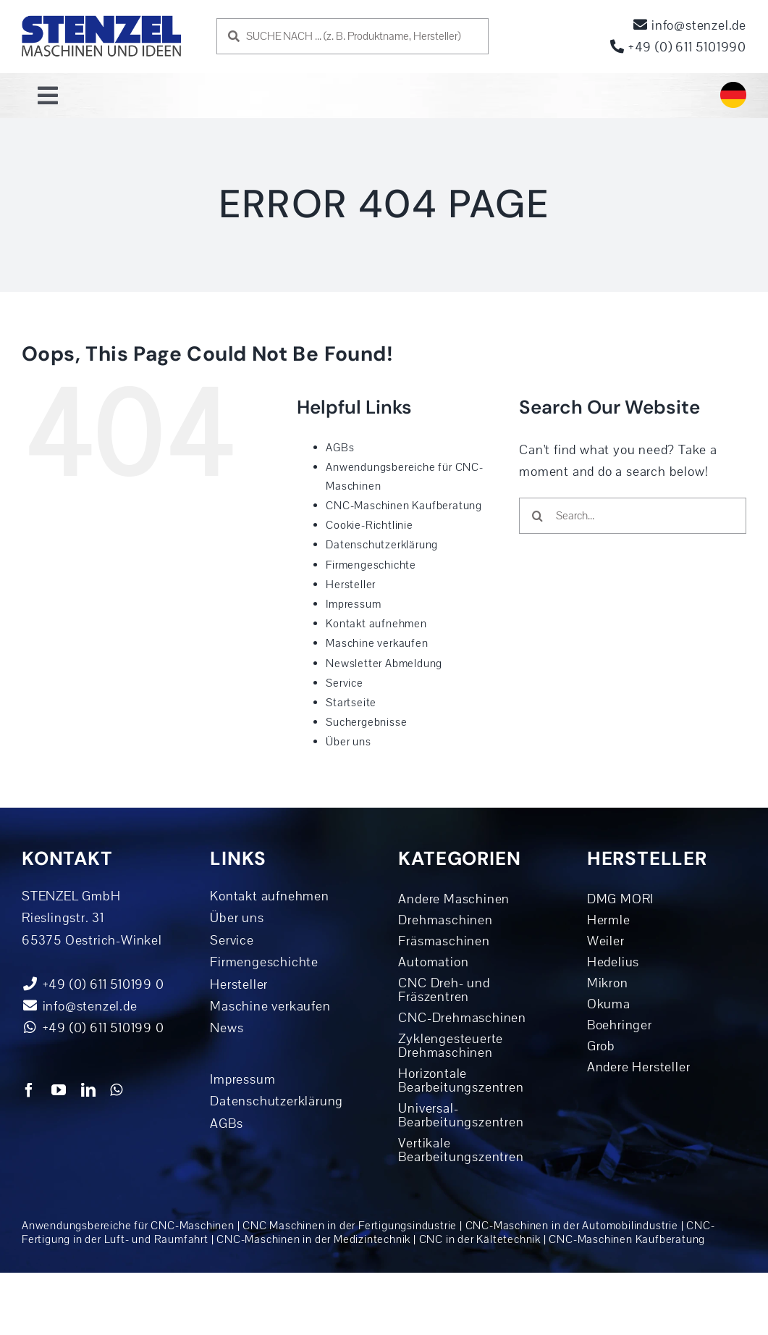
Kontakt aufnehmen (376, 623)
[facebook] (29, 1090)
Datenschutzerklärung (382, 544)
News (226, 1028)
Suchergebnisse (366, 722)
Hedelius (613, 962)
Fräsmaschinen (443, 941)
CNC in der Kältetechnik (480, 1239)
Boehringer (619, 1025)
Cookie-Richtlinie (369, 525)
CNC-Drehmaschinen (462, 1017)
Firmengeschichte (371, 565)
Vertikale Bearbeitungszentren (460, 1149)
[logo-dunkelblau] (101, 21)
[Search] (537, 516)
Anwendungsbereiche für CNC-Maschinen (128, 1225)
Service (344, 683)
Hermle (608, 920)
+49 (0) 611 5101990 (678, 47)
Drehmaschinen (445, 920)
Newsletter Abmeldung (384, 663)
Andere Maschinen (454, 899)
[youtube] (59, 1090)
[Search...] (632, 516)
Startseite (351, 702)
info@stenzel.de (689, 25)
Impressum (353, 604)
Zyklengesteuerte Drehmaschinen (450, 1045)
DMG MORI (620, 899)
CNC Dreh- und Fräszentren (443, 989)
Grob (601, 1046)
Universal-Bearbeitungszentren (460, 1115)
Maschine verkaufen (377, 643)
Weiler (606, 941)
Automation (433, 962)
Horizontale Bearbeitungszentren (460, 1080)
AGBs (340, 447)
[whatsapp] (116, 1090)
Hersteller (351, 584)
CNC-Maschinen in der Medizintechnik (313, 1239)
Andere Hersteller (639, 1067)
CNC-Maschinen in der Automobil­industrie (571, 1225)
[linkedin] (88, 1090)
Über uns (348, 742)
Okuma (608, 1004)
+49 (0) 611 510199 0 (93, 1028)
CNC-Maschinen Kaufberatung (404, 505)
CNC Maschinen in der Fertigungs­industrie (349, 1225)
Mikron (607, 983)
